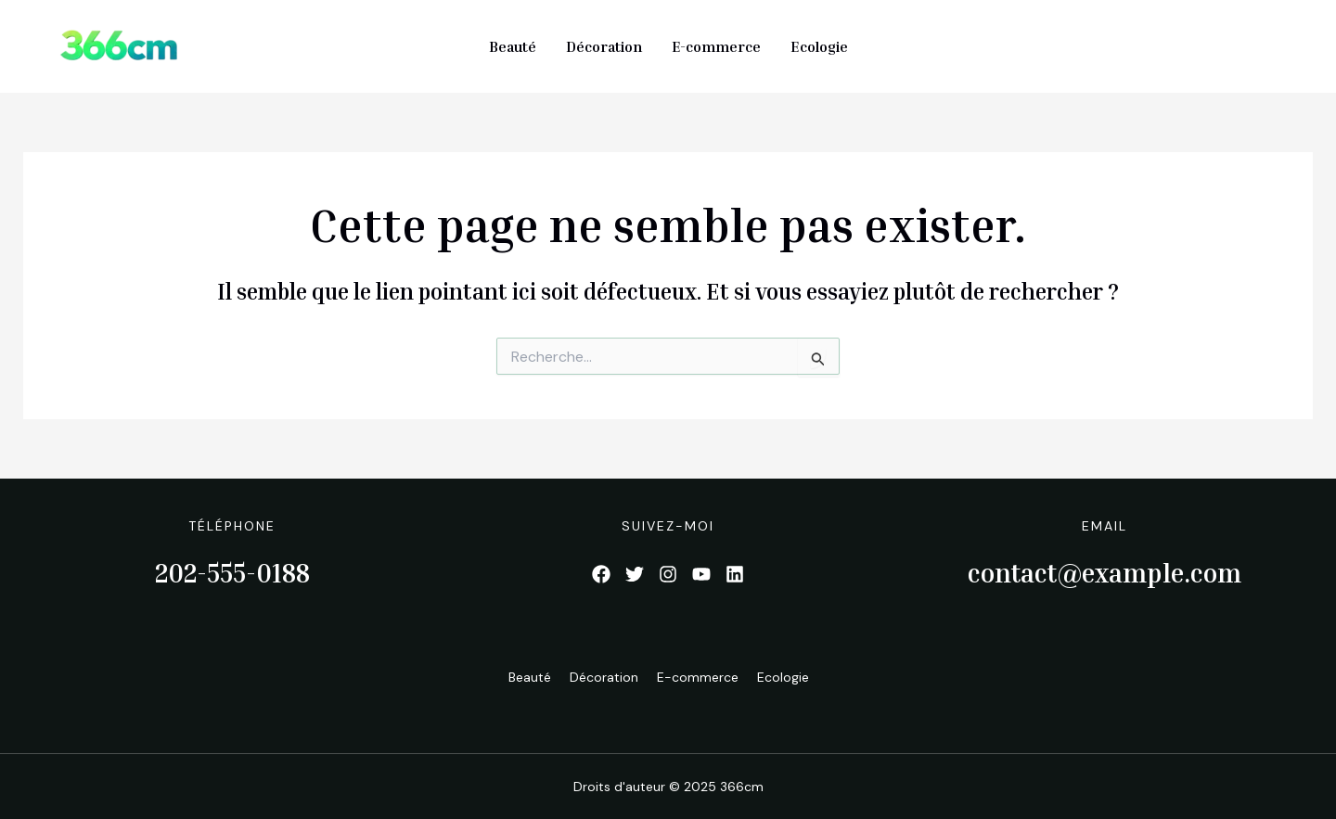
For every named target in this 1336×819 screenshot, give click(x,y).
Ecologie (819, 46)
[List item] (601, 574)
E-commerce (716, 46)
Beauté (512, 46)
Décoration (604, 46)
